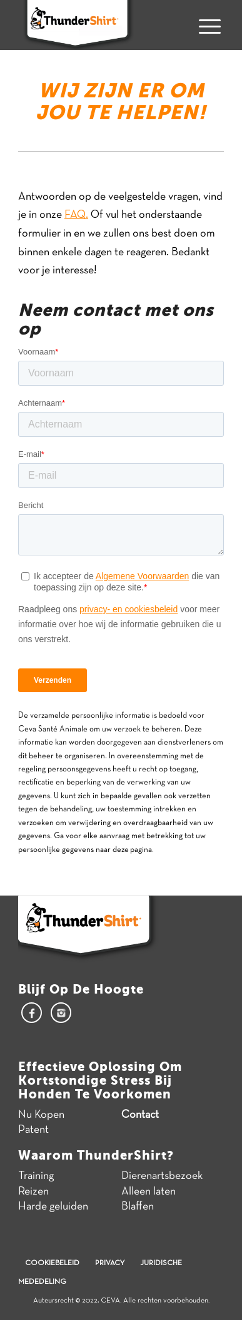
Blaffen (137, 1206)
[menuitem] (205, 25)
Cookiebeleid (52, 1263)
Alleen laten (148, 1191)
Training (36, 1176)
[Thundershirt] (100, 25)
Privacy (109, 1263)
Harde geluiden (53, 1206)
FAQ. (76, 215)
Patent (33, 1130)
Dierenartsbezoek (162, 1176)
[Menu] (205, 25)
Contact (140, 1115)
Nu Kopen (41, 1115)
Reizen (33, 1191)
